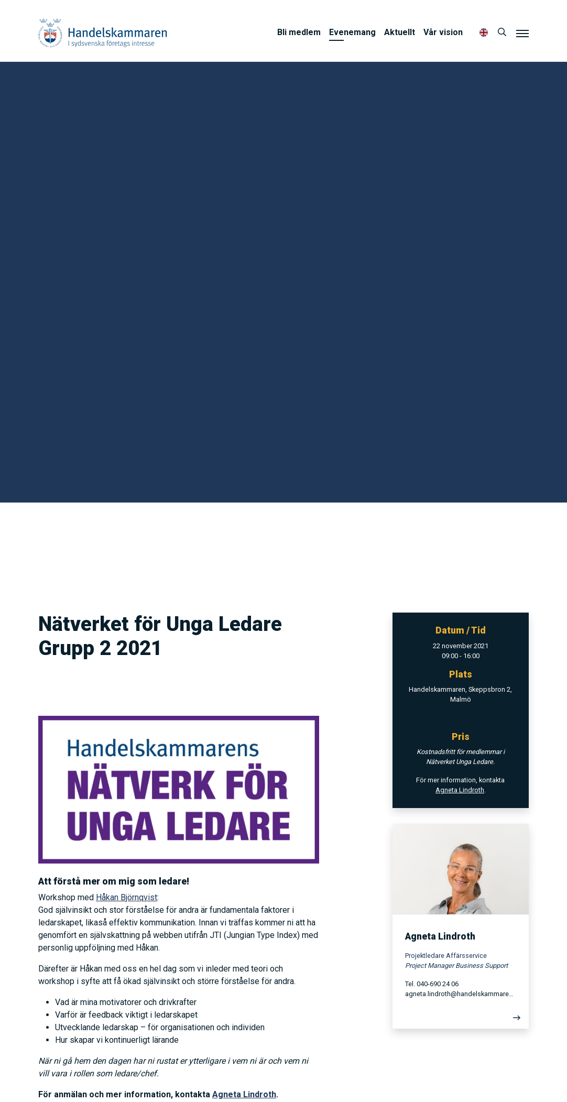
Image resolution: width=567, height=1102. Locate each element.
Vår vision (443, 32)
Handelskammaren (102, 33)
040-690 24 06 (438, 984)
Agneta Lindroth (244, 1094)
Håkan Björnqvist (126, 897)
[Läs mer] (460, 1020)
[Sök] (502, 32)
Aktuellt (399, 32)
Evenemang (352, 32)
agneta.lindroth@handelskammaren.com (460, 994)
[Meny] (522, 33)
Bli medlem (299, 32)
